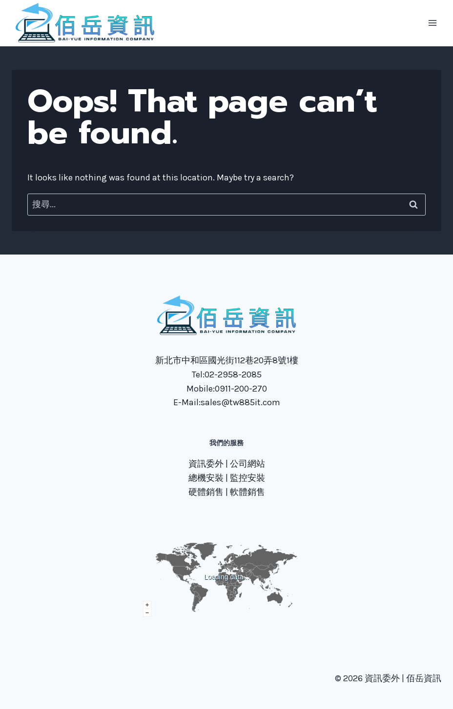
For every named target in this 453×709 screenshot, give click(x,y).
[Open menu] (432, 23)
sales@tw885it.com (240, 402)
